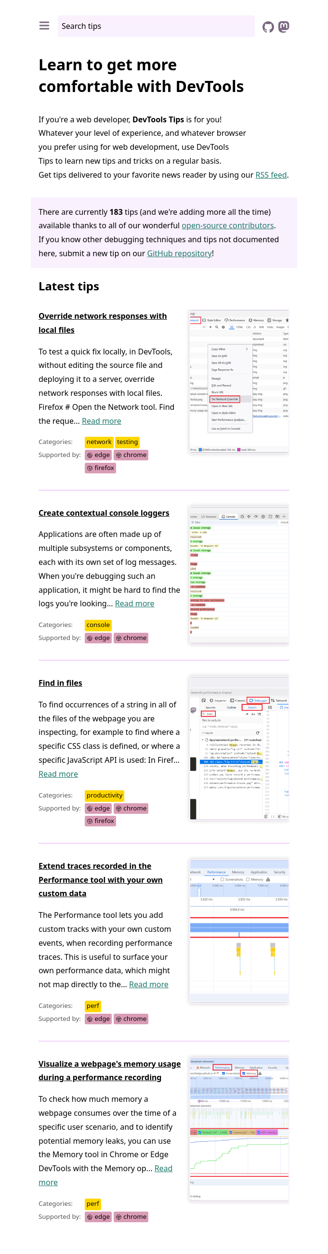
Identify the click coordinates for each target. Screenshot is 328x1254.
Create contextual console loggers (104, 513)
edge (98, 455)
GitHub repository (179, 253)
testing (127, 442)
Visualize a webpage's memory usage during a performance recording (110, 1070)
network (99, 442)
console (98, 625)
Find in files (60, 683)
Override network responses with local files (103, 323)
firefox (100, 467)
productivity (104, 795)
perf (93, 1005)
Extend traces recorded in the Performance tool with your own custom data (101, 880)
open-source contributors (228, 225)
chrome (131, 455)
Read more (101, 421)
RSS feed (271, 175)
